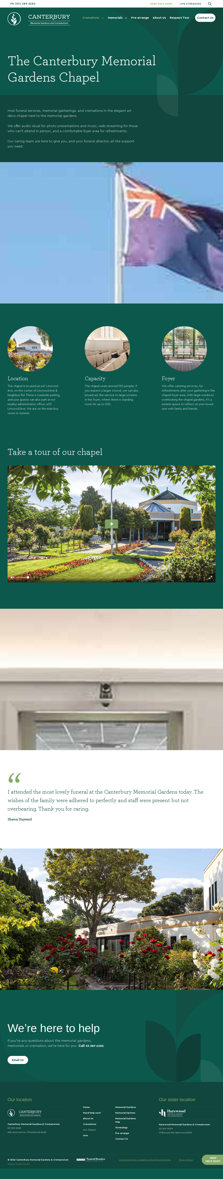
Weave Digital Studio (19, 1174)
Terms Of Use (208, 1169)
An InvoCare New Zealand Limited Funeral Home (145, 1169)
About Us (159, 17)
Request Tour (179, 17)
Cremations (93, 17)
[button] (23, 4)
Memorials (117, 17)
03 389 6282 (96, 1054)
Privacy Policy (186, 1169)
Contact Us (205, 17)
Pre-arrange (140, 17)
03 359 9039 (166, 1139)
